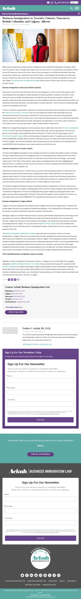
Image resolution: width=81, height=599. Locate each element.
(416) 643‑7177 (17, 299)
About (62, 581)
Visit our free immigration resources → (16, 14)
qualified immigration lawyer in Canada (25, 264)
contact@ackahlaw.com (13, 307)
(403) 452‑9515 (17, 294)
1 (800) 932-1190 (23, 302)
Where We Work (49, 585)
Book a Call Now (16, 312)
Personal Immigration (36, 581)
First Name (11, 388)
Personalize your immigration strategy (25, 80)
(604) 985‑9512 (19, 296)
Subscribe (40, 420)
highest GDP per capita (47, 223)
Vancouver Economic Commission (17, 113)
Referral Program (32, 585)
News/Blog (71, 581)
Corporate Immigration (15, 581)
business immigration (10, 267)
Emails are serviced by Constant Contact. (48, 414)
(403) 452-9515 (19, 291)
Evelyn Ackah (26, 24)
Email (9, 376)
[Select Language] (74, 2)
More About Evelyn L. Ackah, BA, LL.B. (37, 344)
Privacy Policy (34, 595)
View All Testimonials (40, 454)
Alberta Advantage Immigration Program (20, 233)
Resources (53, 581)
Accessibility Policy (45, 595)
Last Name (11, 399)
